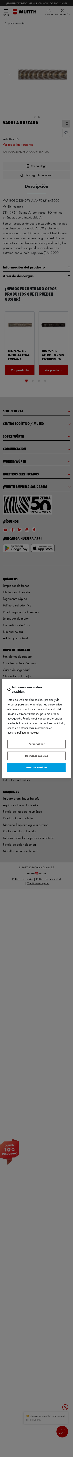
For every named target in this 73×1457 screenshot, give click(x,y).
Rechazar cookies (36, 755)
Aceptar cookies (36, 767)
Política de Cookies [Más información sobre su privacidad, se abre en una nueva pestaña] (28, 732)
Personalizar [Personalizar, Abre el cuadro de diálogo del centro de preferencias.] (36, 743)
